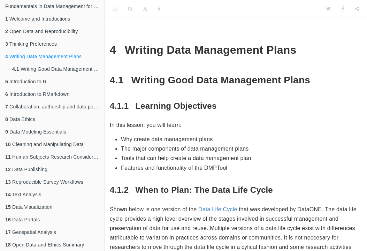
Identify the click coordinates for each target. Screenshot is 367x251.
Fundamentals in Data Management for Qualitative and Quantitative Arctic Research (54, 6)
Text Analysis (23, 194)
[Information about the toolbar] (159, 8)
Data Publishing (26, 169)
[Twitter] (328, 8)
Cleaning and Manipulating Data (44, 144)
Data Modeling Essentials (35, 132)
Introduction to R (25, 81)
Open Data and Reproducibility (41, 31)
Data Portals (22, 219)
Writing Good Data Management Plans (58, 69)
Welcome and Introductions (37, 19)
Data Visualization (28, 207)
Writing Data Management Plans (43, 56)
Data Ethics (20, 119)
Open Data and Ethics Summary (44, 245)
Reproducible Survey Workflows (44, 182)
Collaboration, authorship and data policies (54, 106)
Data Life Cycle (217, 209)
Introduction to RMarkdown (37, 94)
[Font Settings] (145, 8)
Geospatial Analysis (30, 232)
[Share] (357, 8)
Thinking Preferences (31, 44)
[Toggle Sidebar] (115, 8)
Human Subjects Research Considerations (54, 157)
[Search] (130, 8)
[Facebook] (343, 8)
